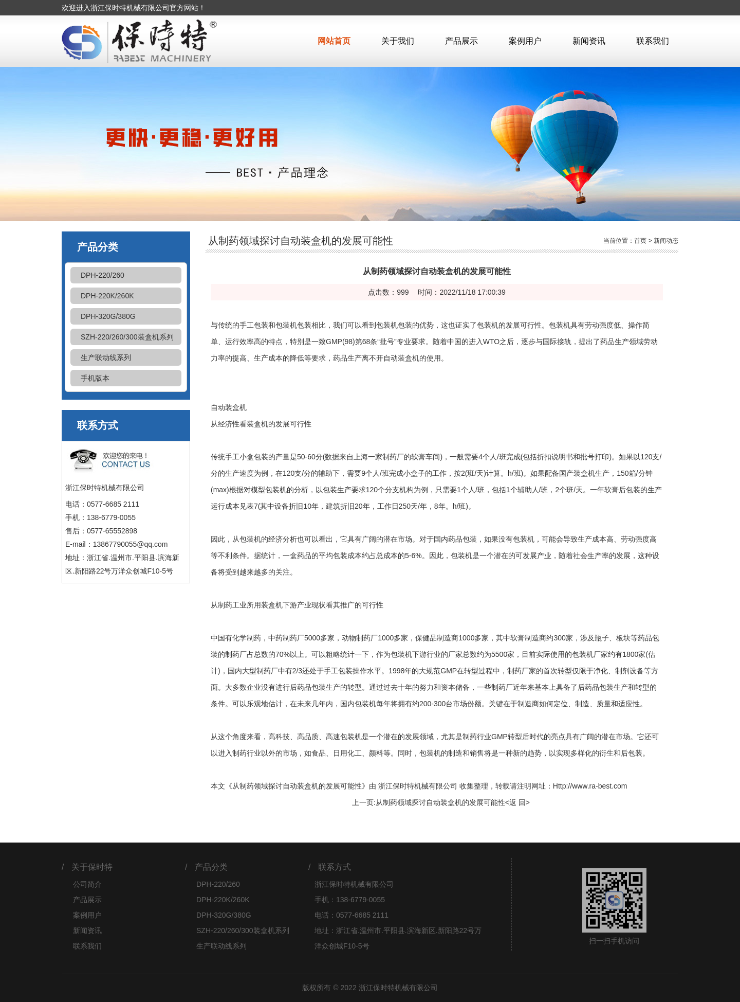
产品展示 (461, 41)
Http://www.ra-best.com (590, 786)
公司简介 (87, 884)
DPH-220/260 (102, 275)
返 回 (517, 802)
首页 (640, 240)
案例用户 (525, 41)
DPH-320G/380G (108, 316)
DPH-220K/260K (107, 296)
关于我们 (397, 41)
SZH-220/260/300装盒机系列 (127, 337)
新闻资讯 (588, 41)
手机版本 (95, 378)
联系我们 (652, 41)
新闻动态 (666, 240)
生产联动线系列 (106, 357)
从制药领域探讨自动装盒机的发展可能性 (440, 802)
